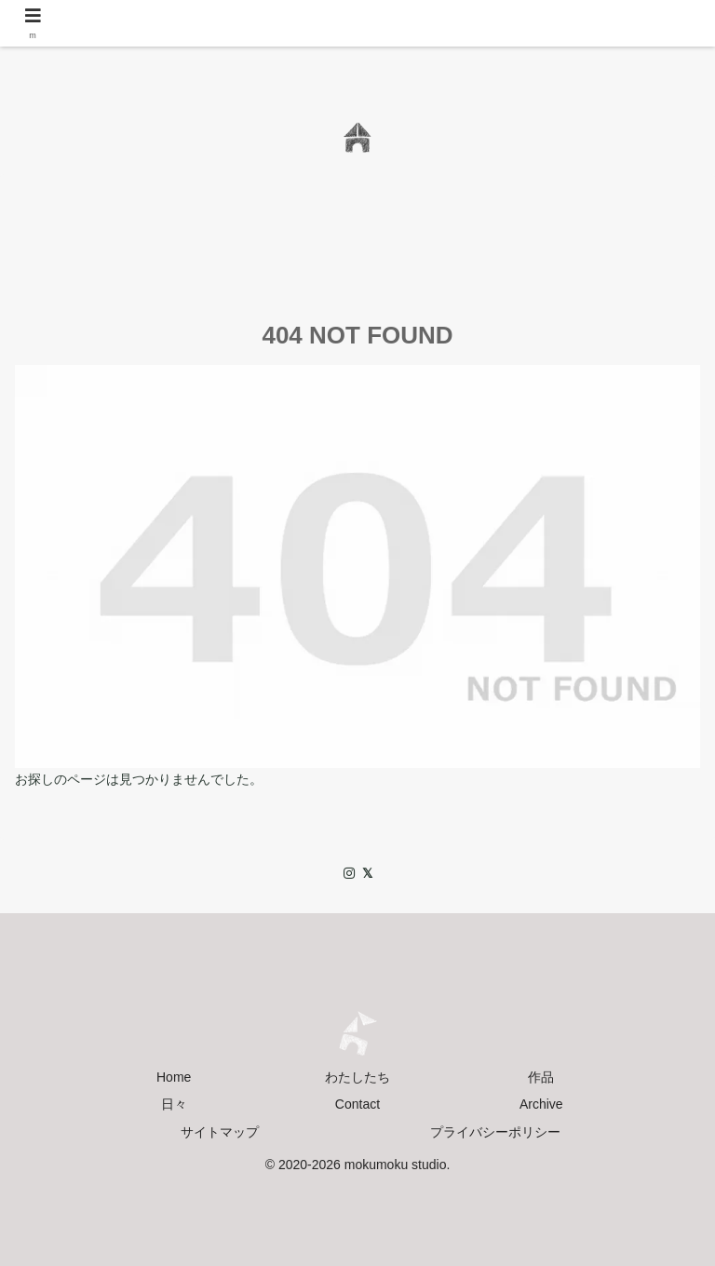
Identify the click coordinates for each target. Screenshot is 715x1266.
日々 (174, 1104)
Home (173, 1077)
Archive (541, 1104)
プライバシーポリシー (495, 1132)
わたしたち (357, 1077)
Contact (357, 1104)
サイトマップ (220, 1132)
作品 (541, 1077)
